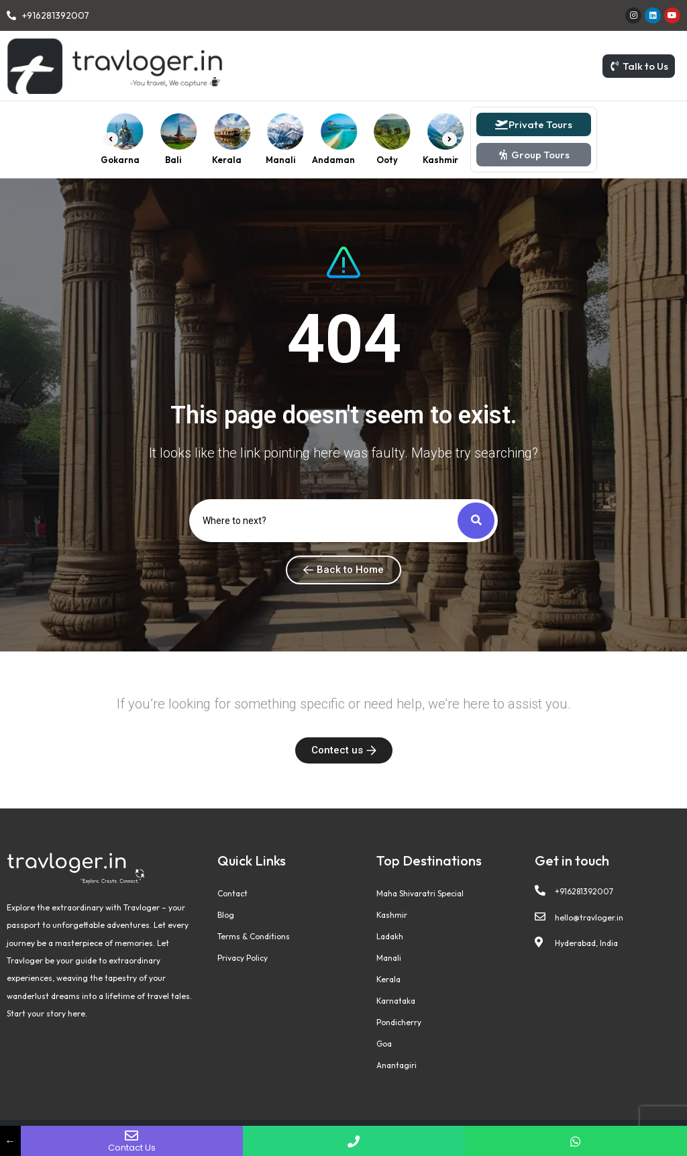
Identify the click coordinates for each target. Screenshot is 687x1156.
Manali (388, 958)
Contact (232, 893)
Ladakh (389, 936)
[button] (110, 139)
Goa (384, 1044)
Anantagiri (396, 1065)
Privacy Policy (242, 958)
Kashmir (391, 915)
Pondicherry (398, 1022)
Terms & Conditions (253, 936)
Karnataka (395, 1001)
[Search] (325, 521)
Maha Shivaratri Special (420, 893)
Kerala (388, 979)
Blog (225, 915)
